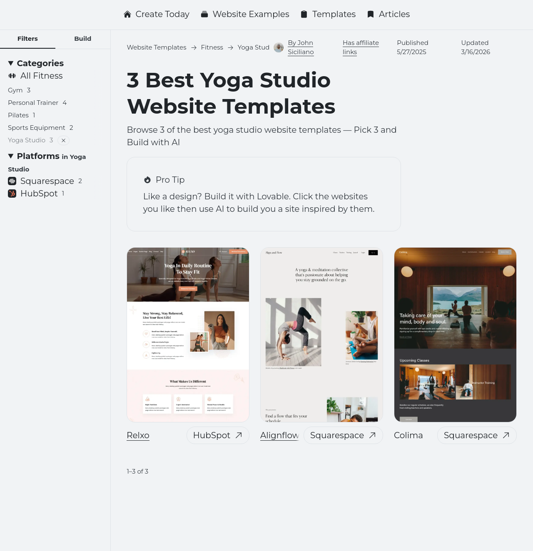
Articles (388, 14)
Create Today (156, 14)
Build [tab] (82, 38)
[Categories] (55, 63)
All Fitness (35, 76)
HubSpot (218, 435)
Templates (328, 14)
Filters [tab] (27, 38)
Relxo (138, 435)
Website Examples (244, 14)
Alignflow (279, 435)
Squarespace (344, 435)
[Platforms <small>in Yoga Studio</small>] (55, 162)
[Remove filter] (63, 140)
